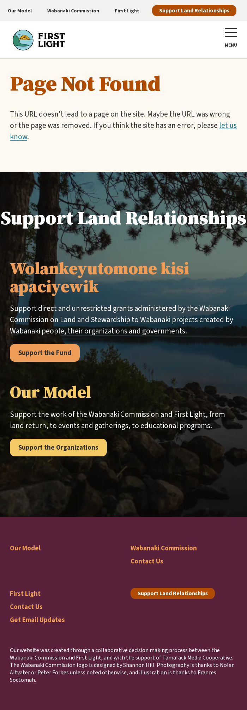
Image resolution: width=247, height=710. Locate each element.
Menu (231, 45)
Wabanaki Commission (164, 548)
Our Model (25, 548)
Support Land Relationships (194, 10)
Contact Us (147, 561)
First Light (25, 593)
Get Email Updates (37, 619)
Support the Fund (44, 352)
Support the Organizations (58, 447)
